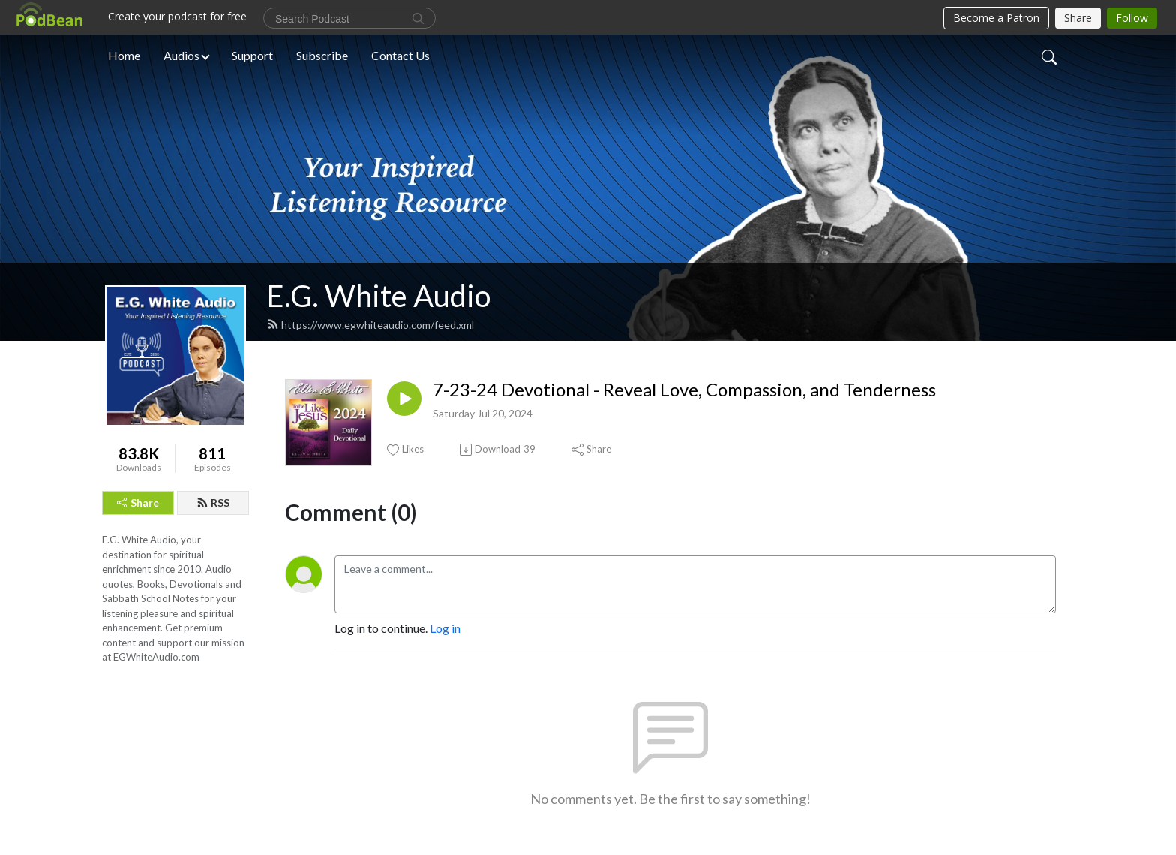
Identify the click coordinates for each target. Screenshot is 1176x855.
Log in (445, 628)
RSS (213, 502)
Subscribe (322, 55)
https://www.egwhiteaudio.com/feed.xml (370, 324)
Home (124, 55)
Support (252, 55)
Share (138, 502)
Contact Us (400, 55)
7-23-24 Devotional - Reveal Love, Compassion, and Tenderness (684, 389)
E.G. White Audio (378, 296)
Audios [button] (182, 55)
